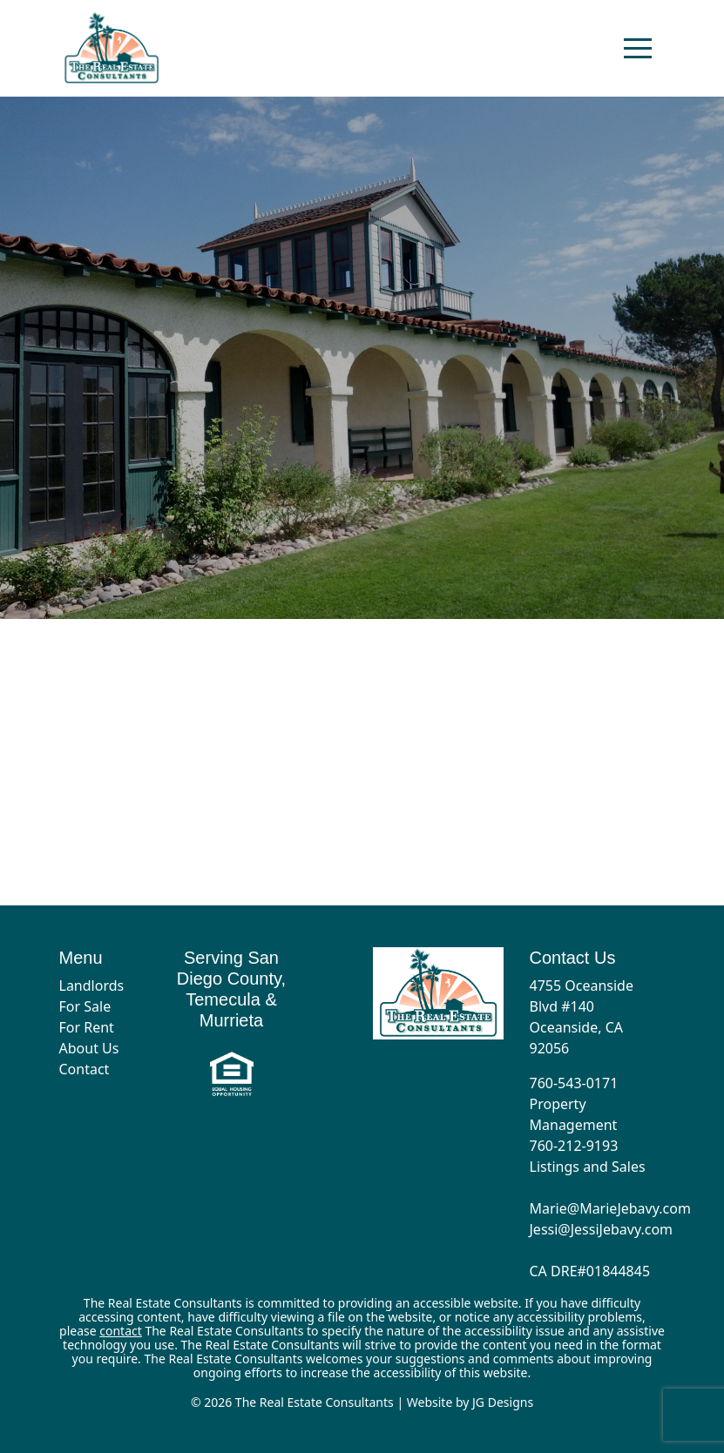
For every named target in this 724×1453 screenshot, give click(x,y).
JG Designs (502, 1402)
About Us (89, 1048)
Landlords (92, 985)
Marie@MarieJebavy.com (610, 1208)
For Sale (85, 1006)
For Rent (86, 1027)
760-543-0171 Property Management (574, 1103)
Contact (84, 1069)
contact (120, 1330)
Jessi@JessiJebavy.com (601, 1229)
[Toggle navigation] (638, 47)
